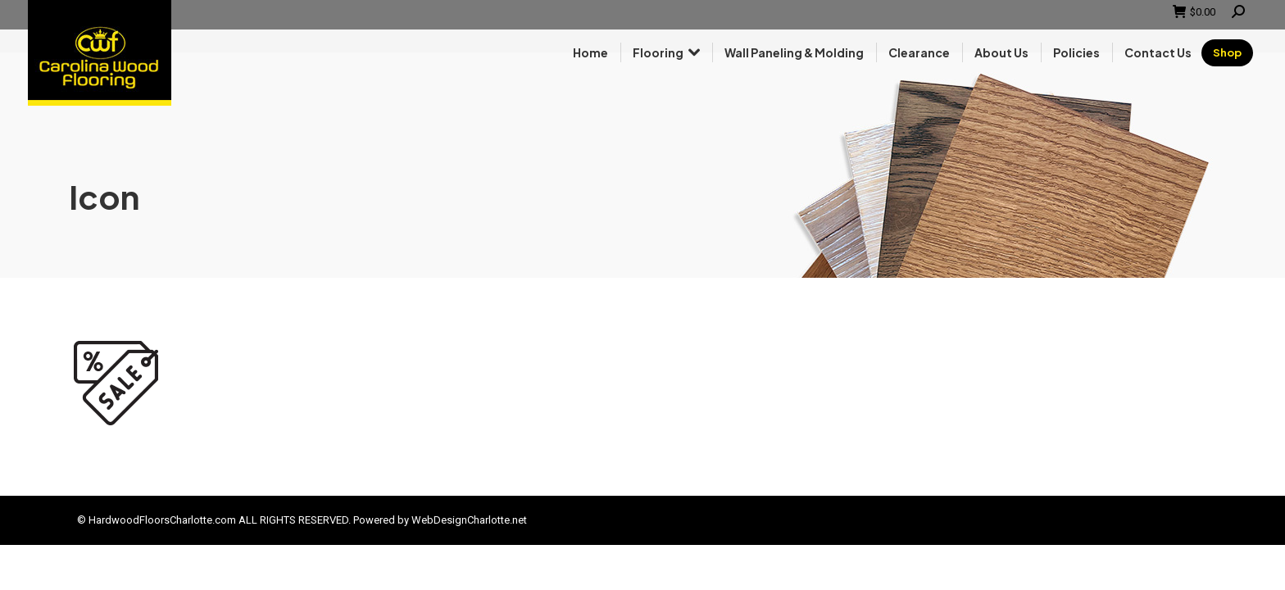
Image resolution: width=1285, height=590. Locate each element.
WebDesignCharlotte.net (469, 520)
